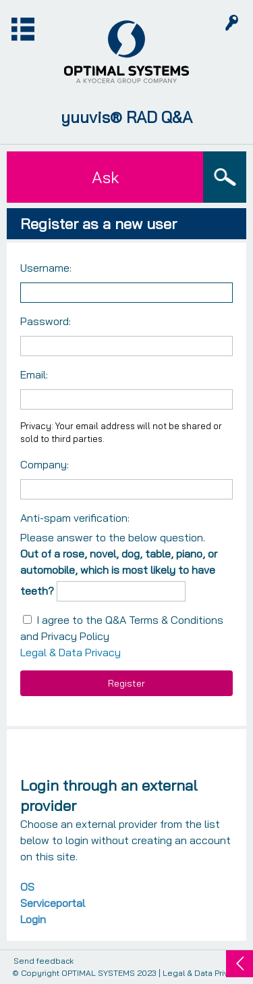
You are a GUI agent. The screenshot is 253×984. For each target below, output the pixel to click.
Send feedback (43, 961)
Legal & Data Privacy (70, 652)
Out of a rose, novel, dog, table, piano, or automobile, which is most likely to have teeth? (118, 572)
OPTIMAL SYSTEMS (98, 973)
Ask (105, 177)
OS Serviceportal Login (52, 903)
